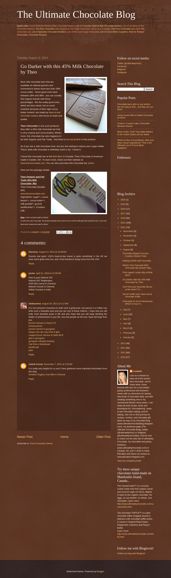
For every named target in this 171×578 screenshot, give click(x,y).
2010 (123, 357)
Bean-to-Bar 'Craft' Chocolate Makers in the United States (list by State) (135, 132)
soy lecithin (75, 139)
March (126, 328)
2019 (123, 204)
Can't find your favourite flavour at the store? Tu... (137, 288)
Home (64, 437)
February (127, 333)
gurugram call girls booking (41, 341)
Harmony (33, 252)
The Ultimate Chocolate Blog (76, 14)
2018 (123, 209)
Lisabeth (137, 371)
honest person (35, 326)
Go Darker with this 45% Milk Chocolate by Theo (136, 280)
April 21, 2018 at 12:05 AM (48, 273)
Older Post (103, 437)
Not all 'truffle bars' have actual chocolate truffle (137, 295)
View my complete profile (129, 461)
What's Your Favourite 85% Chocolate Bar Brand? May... (137, 266)
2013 (123, 343)
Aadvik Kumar (36, 364)
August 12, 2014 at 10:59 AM (52, 252)
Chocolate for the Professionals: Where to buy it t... (138, 302)
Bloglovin (121, 69)
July (125, 309)
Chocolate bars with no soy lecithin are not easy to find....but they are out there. (135, 107)
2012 (123, 348)
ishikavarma (35, 303)
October (127, 240)
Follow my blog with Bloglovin (131, 553)
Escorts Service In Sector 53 (42, 323)
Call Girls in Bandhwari (39, 344)
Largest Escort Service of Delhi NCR (46, 335)
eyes (31, 350)
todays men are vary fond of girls (44, 332)
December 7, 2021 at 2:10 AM (58, 364)
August (126, 249)
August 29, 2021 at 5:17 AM (55, 303)
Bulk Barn (57, 156)
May (125, 319)
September (128, 245)
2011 (123, 352)
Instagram (122, 72)
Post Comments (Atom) (41, 443)
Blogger (100, 571)
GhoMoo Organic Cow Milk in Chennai (47, 374)
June (125, 314)
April (125, 323)
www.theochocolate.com (33, 163)
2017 (123, 213)
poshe (32, 273)
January (127, 337)
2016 (123, 218)
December (128, 231)
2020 (123, 199)
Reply (31, 263)
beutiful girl (34, 347)
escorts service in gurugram (42, 329)
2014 (123, 227)
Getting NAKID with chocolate (137, 260)
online (91, 163)
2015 (123, 222)
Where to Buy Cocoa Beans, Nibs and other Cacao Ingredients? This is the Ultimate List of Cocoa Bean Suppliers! (135, 144)
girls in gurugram (37, 338)
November (128, 235)
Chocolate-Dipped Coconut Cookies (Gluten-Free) (135, 254)
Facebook (122, 66)
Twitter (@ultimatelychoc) (129, 63)
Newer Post (25, 437)
